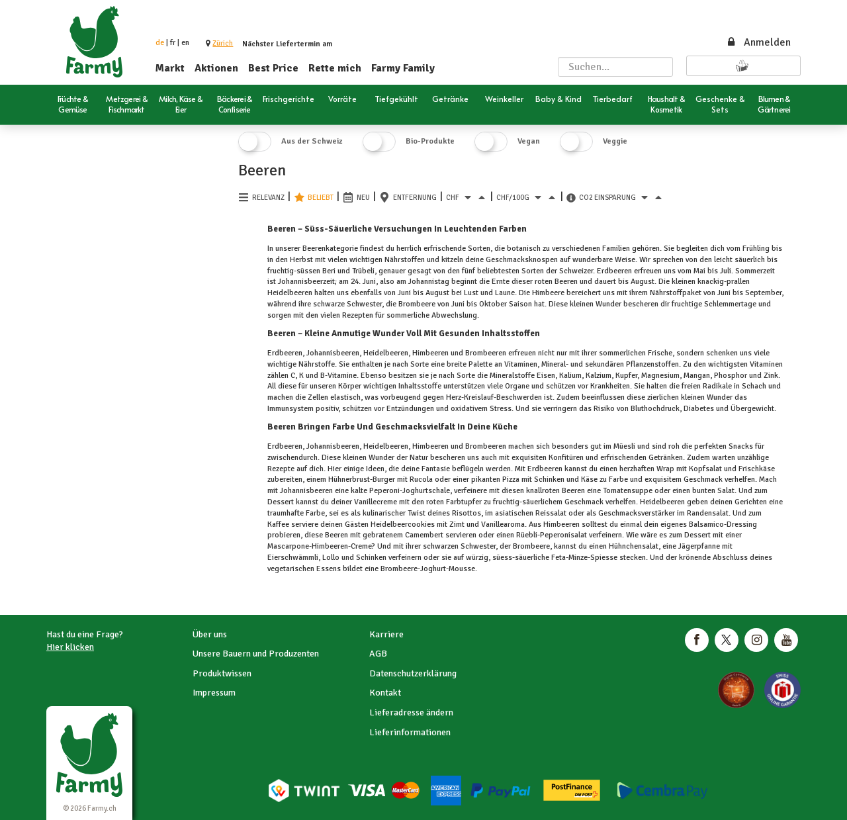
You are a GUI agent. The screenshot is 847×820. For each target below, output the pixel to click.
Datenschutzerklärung (413, 673)
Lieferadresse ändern (411, 712)
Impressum (214, 692)
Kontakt (385, 692)
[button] (222, 43)
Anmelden (758, 42)
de (160, 43)
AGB (378, 653)
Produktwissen (222, 673)
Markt (170, 68)
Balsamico (705, 524)
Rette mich (334, 68)
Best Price (273, 68)
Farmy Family (403, 68)
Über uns (210, 634)
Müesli (624, 446)
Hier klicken (70, 647)
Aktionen (216, 68)
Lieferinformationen (410, 732)
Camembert (424, 535)
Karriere (386, 634)
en (185, 43)
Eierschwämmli (292, 558)
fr (172, 43)
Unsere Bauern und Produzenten (256, 653)
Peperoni (383, 491)
